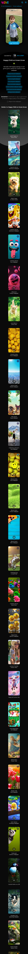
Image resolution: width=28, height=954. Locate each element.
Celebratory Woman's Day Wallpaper (14, 448)
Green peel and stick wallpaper (14, 89)
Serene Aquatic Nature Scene (14, 947)
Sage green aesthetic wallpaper (14, 76)
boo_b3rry (18, 55)
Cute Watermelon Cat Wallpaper (14, 729)
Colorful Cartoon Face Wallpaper (14, 261)
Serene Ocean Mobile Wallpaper (14, 386)
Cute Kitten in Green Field (14, 323)
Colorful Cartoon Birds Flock (14, 604)
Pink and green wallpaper (14, 81)
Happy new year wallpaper (14, 73)
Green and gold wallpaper (14, 79)
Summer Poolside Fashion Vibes (14, 666)
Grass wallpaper (17, 6)
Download (14, 43)
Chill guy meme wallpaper (14, 92)
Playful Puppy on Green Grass (14, 199)
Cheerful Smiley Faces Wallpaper (14, 355)
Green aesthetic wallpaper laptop (14, 86)
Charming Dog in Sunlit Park (14, 573)
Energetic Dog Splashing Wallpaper (14, 916)
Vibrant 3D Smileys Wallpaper (14, 292)
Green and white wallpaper (14, 84)
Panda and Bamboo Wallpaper (14, 853)
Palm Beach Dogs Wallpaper (14, 417)
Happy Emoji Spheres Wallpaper (14, 635)
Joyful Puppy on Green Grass (14, 136)
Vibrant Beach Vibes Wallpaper (14, 542)
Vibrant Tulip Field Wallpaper (14, 791)
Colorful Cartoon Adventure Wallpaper (14, 230)
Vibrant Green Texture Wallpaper (14, 510)
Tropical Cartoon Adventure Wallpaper (14, 167)
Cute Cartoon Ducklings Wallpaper (14, 822)
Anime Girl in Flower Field (14, 760)
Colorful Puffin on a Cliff (14, 884)
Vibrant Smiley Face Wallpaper (14, 479)
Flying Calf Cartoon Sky (14, 697)
